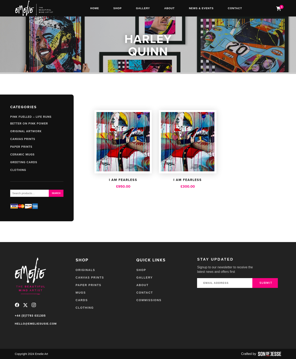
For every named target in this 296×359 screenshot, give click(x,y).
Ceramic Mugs (22, 154)
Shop (117, 8)
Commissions (148, 300)
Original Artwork (26, 131)
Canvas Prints (22, 139)
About (169, 8)
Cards (82, 300)
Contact (235, 8)
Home (94, 8)
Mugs (81, 292)
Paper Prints (21, 147)
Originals (85, 270)
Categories (23, 107)
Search (56, 193)
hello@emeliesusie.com (36, 323)
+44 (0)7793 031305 (30, 315)
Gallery (143, 8)
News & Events (201, 8)
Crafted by (261, 354)
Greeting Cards (23, 162)
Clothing (18, 170)
